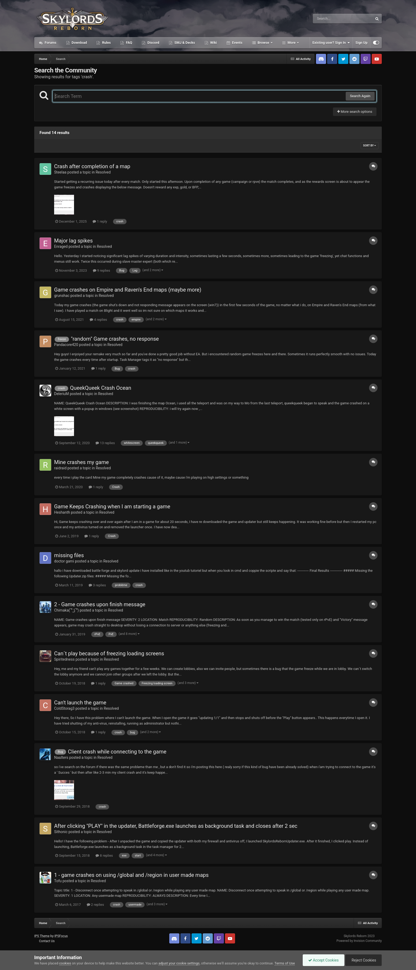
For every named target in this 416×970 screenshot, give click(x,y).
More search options (354, 112)
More (292, 43)
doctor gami (64, 561)
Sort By (369, 145)
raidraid (60, 468)
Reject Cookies (363, 960)
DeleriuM (61, 394)
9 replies (101, 270)
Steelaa (60, 172)
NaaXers (61, 757)
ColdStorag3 (64, 708)
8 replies (104, 856)
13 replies (105, 443)
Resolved (103, 172)
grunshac (62, 295)
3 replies (97, 585)
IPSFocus (61, 936)
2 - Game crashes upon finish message (99, 604)
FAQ (128, 43)
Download (79, 43)
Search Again (360, 96)
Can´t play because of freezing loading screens (109, 653)
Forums (50, 43)
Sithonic (60, 832)
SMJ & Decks (184, 43)
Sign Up (361, 43)
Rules (106, 43)
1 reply (100, 221)
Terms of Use (285, 963)
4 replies (98, 320)
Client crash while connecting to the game (117, 751)
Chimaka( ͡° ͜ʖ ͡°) (66, 610)
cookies (65, 963)
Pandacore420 (66, 345)
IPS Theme (42, 936)
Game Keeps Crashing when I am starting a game (112, 506)
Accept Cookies (323, 960)
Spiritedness (64, 659)
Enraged (61, 246)
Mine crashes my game (81, 462)
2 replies (95, 905)
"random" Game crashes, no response (115, 339)
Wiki (213, 43)
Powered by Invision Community (359, 941)
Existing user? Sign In (331, 42)
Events (236, 43)
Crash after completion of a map (92, 166)
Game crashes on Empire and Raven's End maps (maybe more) (127, 290)
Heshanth (62, 512)
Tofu (58, 881)
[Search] (329, 18)
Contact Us (47, 941)
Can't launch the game (80, 702)
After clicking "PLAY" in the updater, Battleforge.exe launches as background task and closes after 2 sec (175, 826)
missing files (69, 555)
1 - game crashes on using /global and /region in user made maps (131, 875)
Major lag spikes (73, 240)
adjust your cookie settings (179, 963)
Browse (263, 43)
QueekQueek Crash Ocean (100, 388)
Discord (152, 43)
